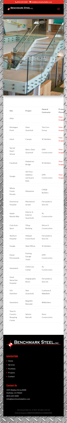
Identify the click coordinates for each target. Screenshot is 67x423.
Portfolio (11, 369)
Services (11, 365)
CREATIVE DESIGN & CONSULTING (39, 413)
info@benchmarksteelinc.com (18, 399)
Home (10, 361)
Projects (11, 373)
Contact (11, 376)
